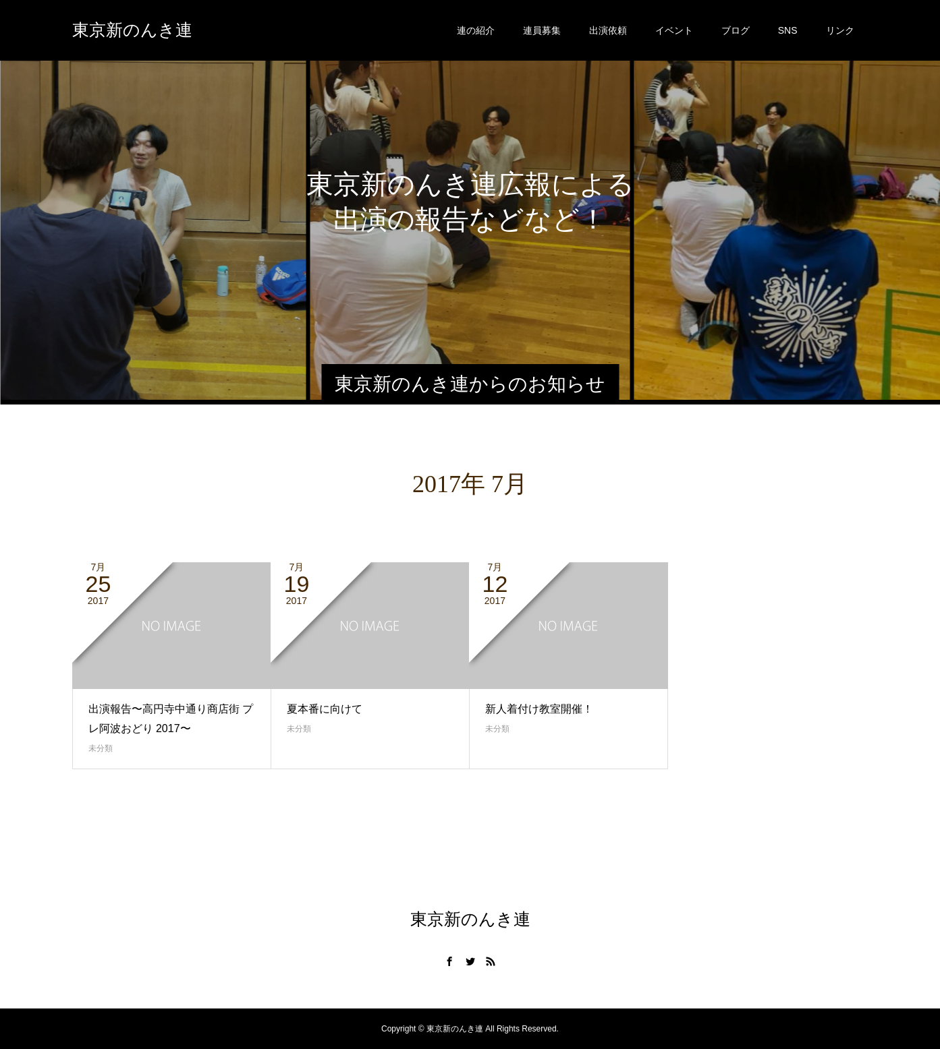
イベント (674, 30)
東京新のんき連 (132, 30)
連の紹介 (476, 30)
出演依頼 (608, 30)
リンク (840, 30)
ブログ (735, 30)
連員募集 (542, 30)
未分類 (100, 748)
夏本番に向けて (324, 709)
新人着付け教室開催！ (539, 709)
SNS (788, 30)
